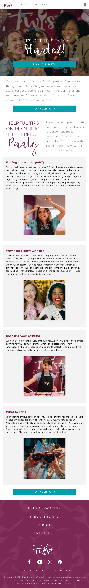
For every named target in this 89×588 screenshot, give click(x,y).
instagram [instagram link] (50, 562)
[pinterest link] (60, 562)
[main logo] (8, 3)
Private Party (44, 516)
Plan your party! (44, 64)
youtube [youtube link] (39, 562)
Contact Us (60, 570)
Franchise (44, 533)
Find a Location (28, 4)
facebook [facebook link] (29, 562)
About (44, 525)
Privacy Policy (31, 570)
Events (46, 4)
